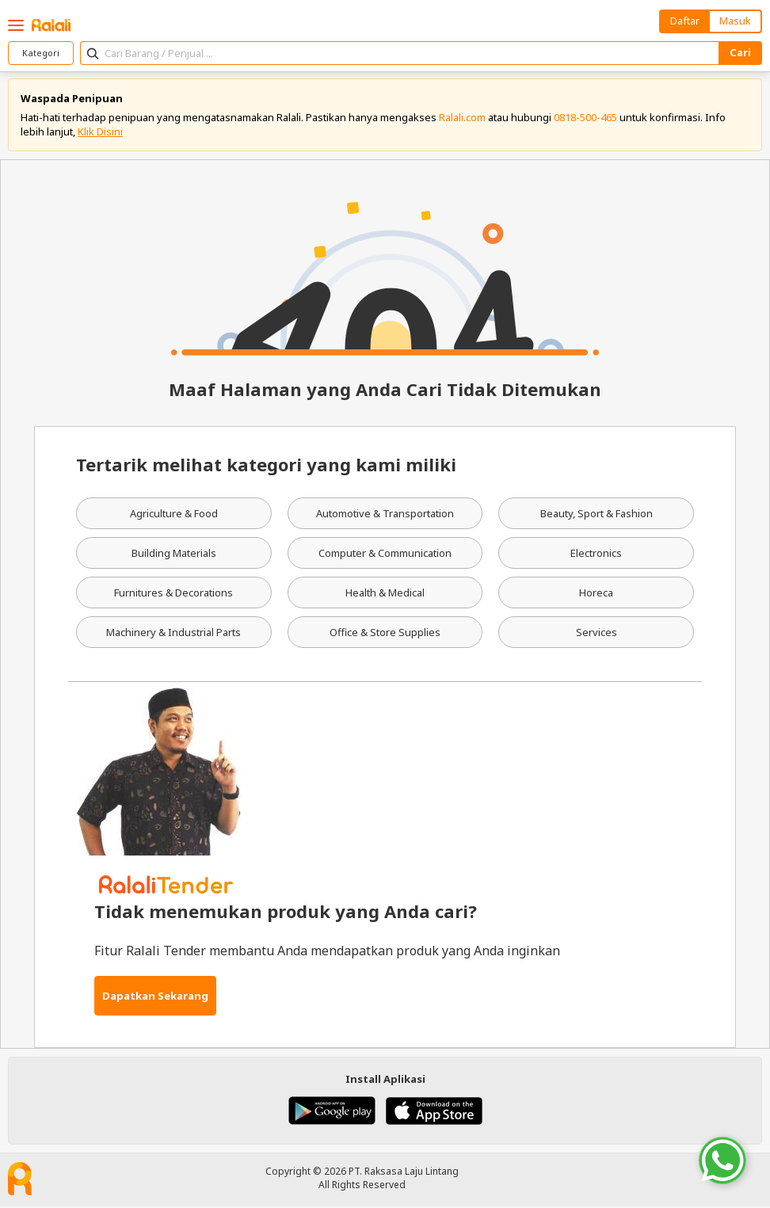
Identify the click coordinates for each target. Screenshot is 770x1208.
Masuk (735, 20)
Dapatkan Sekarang (155, 996)
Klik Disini (100, 132)
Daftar (684, 20)
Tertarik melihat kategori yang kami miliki (266, 466)
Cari (740, 52)
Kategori (40, 53)
